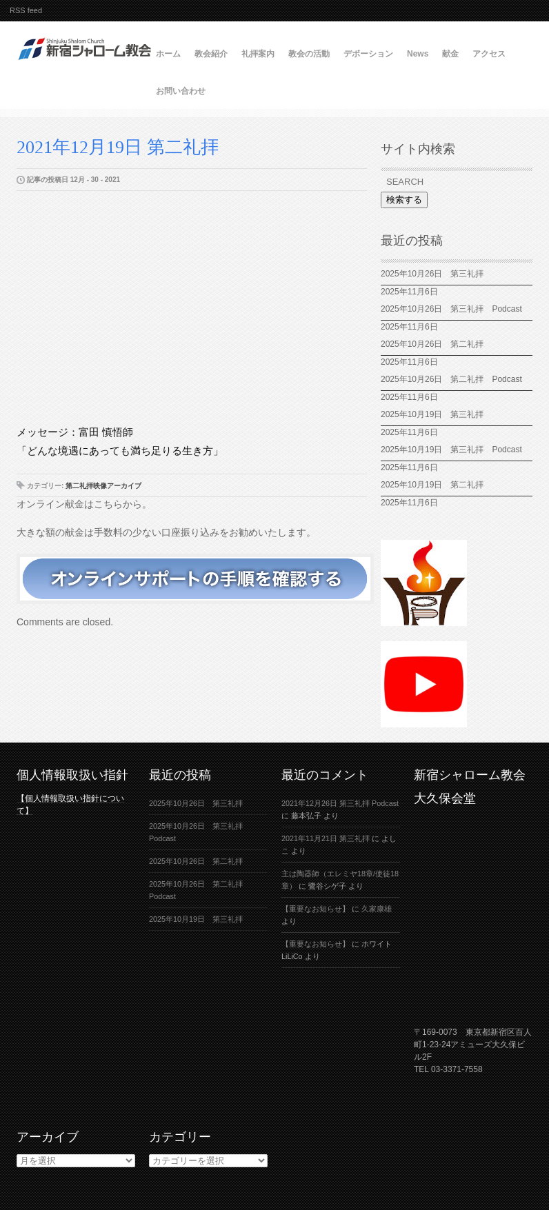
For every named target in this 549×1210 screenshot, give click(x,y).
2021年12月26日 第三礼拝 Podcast (340, 803)
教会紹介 (211, 54)
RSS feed (26, 10)
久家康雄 (376, 909)
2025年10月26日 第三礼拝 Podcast (451, 309)
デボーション (368, 54)
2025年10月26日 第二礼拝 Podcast (451, 379)
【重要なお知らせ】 (315, 909)
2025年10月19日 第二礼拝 (432, 485)
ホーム (168, 54)
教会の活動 (309, 54)
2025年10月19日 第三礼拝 (436, 414)
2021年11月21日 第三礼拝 (325, 838)
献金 (450, 54)
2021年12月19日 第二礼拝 (118, 147)
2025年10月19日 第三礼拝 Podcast (451, 449)
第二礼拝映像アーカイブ (103, 486)
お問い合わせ (181, 91)
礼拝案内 (257, 54)
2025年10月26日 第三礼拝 (432, 274)
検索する (404, 199)
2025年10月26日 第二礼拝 (432, 344)
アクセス (489, 54)
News (417, 54)
